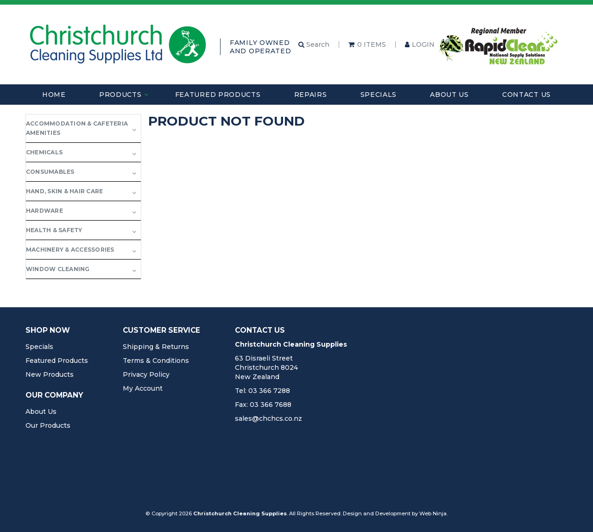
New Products (49, 374)
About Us (449, 94)
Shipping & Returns (156, 346)
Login (423, 44)
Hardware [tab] (44, 210)
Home (54, 94)
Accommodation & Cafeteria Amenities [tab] (77, 128)
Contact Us (526, 94)
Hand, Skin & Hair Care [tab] (64, 191)
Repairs (310, 94)
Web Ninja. (433, 513)
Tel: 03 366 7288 (262, 390)
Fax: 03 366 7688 (263, 404)
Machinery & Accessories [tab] (70, 249)
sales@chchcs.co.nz (268, 418)
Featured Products (218, 94)
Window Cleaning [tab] (58, 269)
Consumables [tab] (50, 171)
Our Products (47, 425)
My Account (143, 388)
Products (120, 94)
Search (313, 44)
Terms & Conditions (156, 360)
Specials (378, 94)
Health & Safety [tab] (54, 230)
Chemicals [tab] (44, 152)
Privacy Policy (146, 374)
